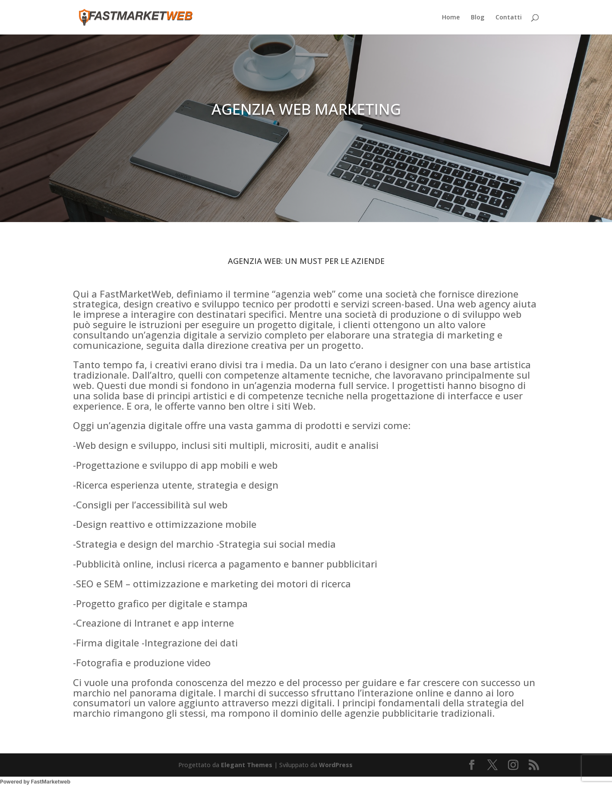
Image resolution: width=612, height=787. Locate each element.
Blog (477, 17)
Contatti (508, 17)
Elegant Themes (246, 765)
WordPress (336, 765)
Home (451, 17)
